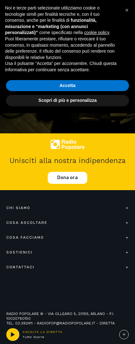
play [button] (12, 334)
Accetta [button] (67, 85)
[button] (127, 10)
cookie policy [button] (96, 32)
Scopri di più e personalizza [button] (67, 100)
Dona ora (67, 177)
